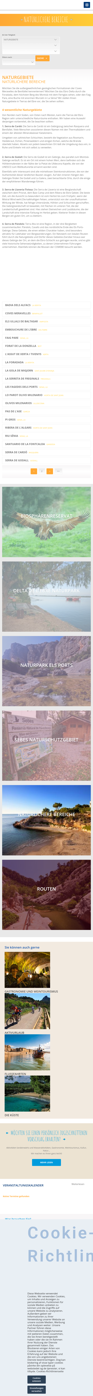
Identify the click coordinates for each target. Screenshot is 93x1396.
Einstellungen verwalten (36, 1389)
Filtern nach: (7, 57)
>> (58, 471)
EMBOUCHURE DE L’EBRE (26, 329)
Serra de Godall (21, 460)
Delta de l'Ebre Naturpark (46, 590)
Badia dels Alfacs (23, 305)
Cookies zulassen (36, 1379)
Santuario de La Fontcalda (30, 444)
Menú (87, 5)
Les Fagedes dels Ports (26, 386)
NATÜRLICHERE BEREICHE (46, 814)
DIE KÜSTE (12, 1115)
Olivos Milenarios (24, 403)
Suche (40, 58)
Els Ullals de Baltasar (26, 321)
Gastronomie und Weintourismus (31, 991)
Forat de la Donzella (23, 346)
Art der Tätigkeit (8, 35)
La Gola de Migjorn (29, 370)
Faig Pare (16, 337)
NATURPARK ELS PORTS (46, 665)
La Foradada (19, 362)
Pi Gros (15, 419)
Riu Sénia (16, 436)
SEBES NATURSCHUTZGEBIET (46, 739)
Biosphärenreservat (46, 516)
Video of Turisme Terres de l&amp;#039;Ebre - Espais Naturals (42, 274)
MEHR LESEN (46, 1162)
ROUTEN (46, 889)
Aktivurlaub (14, 1032)
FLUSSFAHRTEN (15, 1074)
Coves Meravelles (24, 313)
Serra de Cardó (21, 452)
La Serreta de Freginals (27, 378)
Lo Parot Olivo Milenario (34, 395)
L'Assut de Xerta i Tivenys (26, 354)
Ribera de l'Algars (28, 427)
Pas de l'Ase (17, 411)
